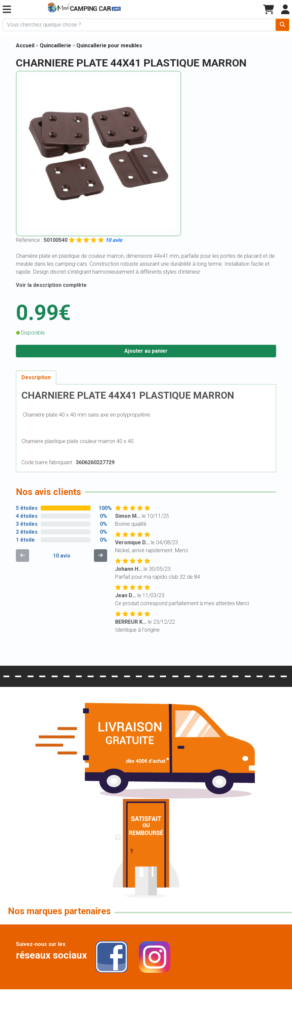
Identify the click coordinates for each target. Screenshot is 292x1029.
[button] (7, 9)
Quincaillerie (56, 45)
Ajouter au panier (146, 351)
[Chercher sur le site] (139, 25)
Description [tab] (36, 377)
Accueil (25, 45)
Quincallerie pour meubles (109, 45)
